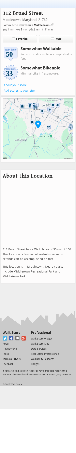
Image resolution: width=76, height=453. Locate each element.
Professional (41, 333)
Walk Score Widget (41, 338)
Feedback (8, 364)
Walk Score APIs (40, 343)
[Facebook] (11, 338)
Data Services (39, 348)
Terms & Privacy (12, 359)
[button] (38, 124)
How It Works (10, 348)
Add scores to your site (19, 90)
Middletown (12, 20)
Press (6, 353)
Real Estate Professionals (45, 353)
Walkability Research (42, 359)
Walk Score (11, 333)
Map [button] (56, 39)
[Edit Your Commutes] (52, 24)
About (6, 343)
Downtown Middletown (34, 25)
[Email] (17, 338)
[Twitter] (5, 338)
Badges (35, 364)
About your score (15, 85)
